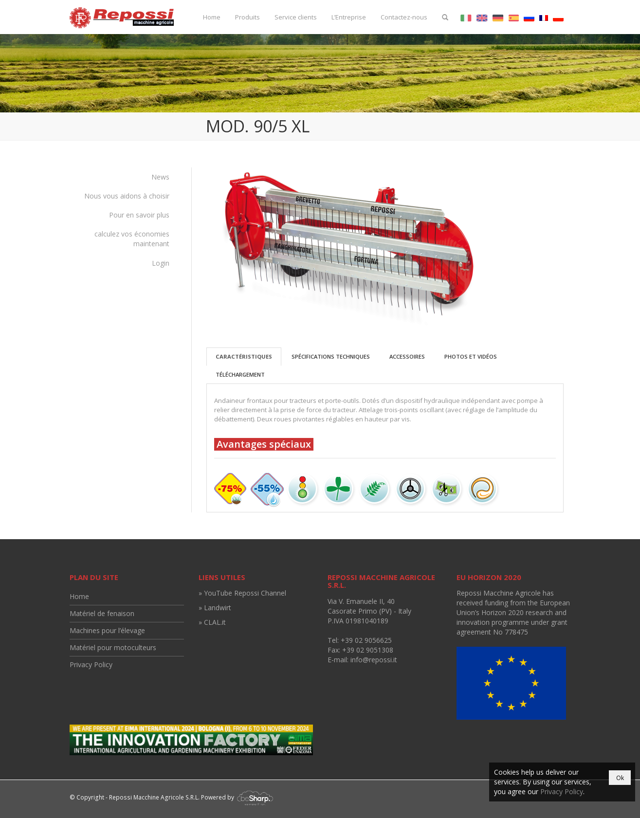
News (160, 177)
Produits (247, 17)
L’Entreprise (348, 17)
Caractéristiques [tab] (244, 356)
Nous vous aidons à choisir (126, 195)
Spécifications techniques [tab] (331, 356)
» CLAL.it (212, 622)
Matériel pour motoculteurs (113, 647)
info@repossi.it (373, 659)
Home (211, 17)
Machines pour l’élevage (107, 630)
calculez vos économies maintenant (131, 238)
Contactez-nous (404, 17)
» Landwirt (215, 607)
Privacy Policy (91, 664)
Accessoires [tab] (407, 356)
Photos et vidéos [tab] (470, 356)
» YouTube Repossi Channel (242, 593)
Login (160, 263)
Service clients (295, 17)
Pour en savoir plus (139, 214)
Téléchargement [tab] (240, 374)
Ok (620, 778)
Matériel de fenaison (102, 613)
